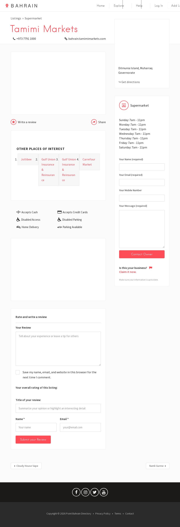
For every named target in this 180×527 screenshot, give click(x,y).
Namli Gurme (156, 466)
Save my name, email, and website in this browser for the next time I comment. (59, 374)
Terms (118, 513)
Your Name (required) (142, 164)
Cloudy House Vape (27, 466)
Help (139, 5)
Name (20, 419)
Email (64, 419)
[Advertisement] (58, 83)
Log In (159, 5)
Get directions (130, 82)
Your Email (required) (142, 179)
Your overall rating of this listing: (37, 387)
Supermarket (33, 18)
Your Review (23, 327)
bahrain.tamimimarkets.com (87, 38)
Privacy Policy (102, 513)
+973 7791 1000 (26, 38)
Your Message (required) (142, 226)
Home (101, 5)
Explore (119, 5)
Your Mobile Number (142, 195)
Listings (16, 18)
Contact (129, 513)
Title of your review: (28, 400)
